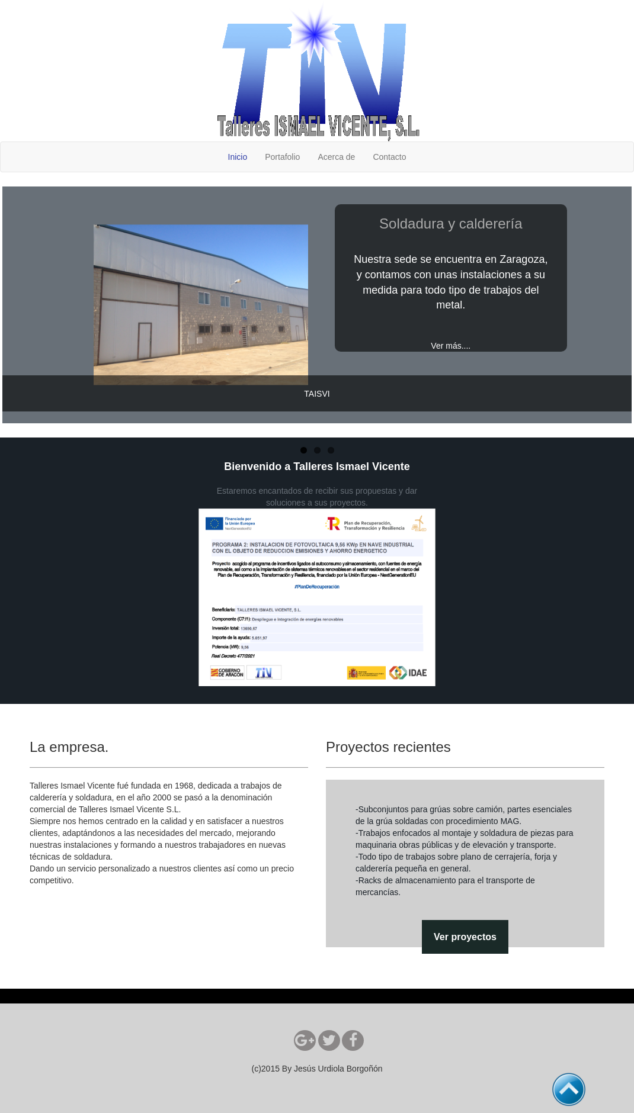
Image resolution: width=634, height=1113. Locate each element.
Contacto (389, 157)
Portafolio (282, 157)
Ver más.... (450, 345)
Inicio (238, 157)
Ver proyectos (465, 937)
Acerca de (336, 157)
